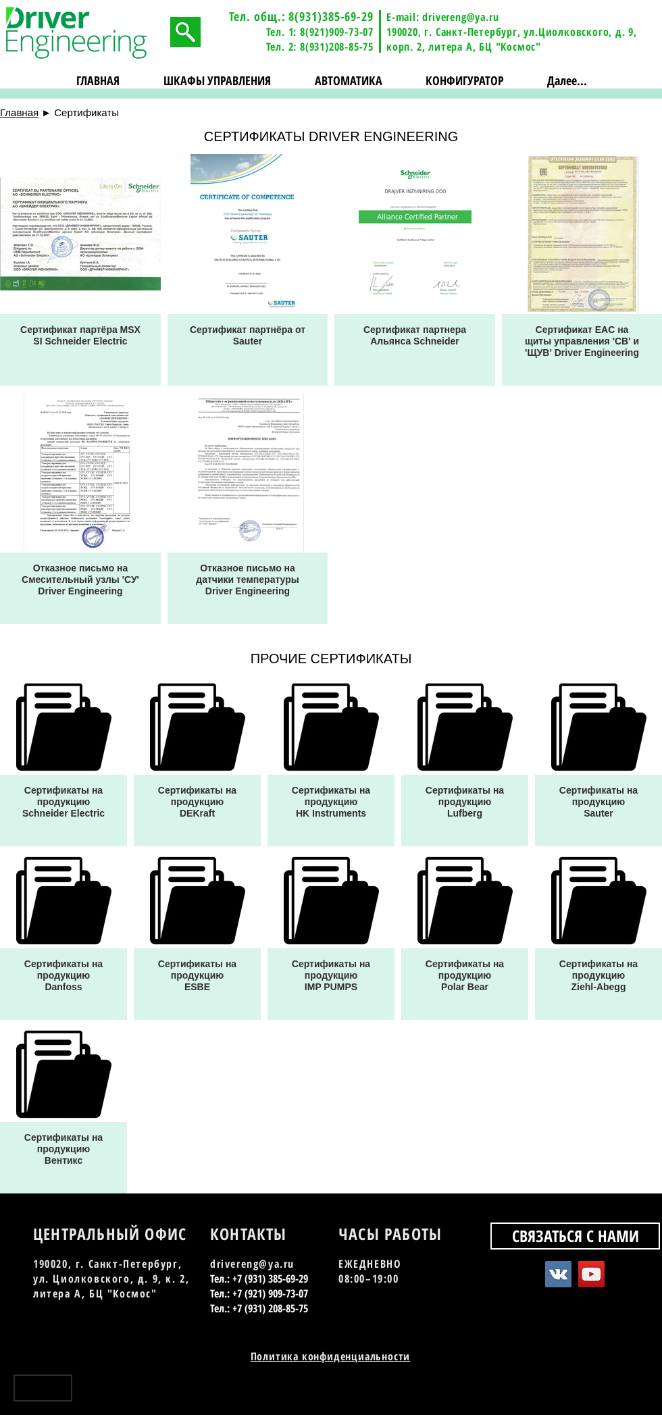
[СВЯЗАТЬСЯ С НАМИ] (575, 1236)
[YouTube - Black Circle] (616, 1393)
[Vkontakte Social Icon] (558, 1274)
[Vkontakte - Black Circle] (592, 1393)
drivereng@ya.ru (460, 16)
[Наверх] (43, 1387)
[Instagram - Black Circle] (640, 1393)
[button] (217, 80)
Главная (19, 112)
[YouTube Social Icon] (591, 1274)
